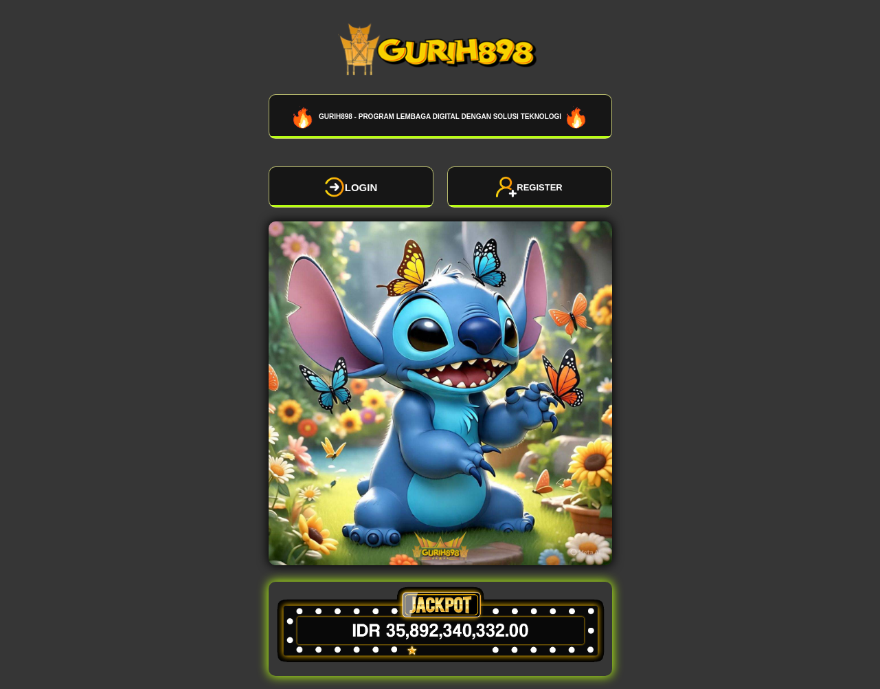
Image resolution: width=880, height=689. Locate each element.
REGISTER (529, 187)
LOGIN (351, 187)
